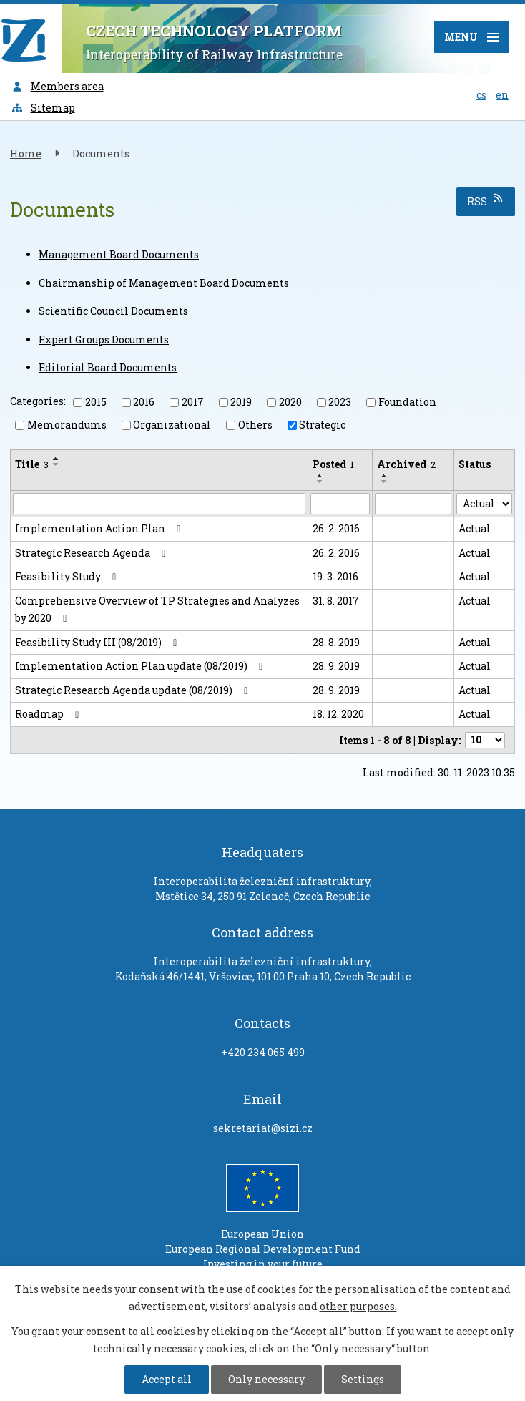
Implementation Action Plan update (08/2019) (141, 666)
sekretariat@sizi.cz (263, 1128)
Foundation (407, 402)
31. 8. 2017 (336, 600)
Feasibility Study (68, 576)
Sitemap (43, 107)
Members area (57, 86)
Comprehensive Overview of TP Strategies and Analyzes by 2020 (157, 609)
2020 (290, 402)
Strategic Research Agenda (92, 553)
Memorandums (67, 424)
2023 (339, 402)
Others (255, 424)
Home (25, 153)
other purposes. (358, 1306)
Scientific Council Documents (113, 311)
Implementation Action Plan (100, 528)
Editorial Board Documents (108, 367)
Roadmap (49, 714)
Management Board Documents (119, 254)
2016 (143, 402)
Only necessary (266, 1379)
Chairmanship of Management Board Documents (164, 283)
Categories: (38, 401)
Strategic (322, 424)
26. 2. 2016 (336, 528)
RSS (486, 200)
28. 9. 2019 (336, 666)
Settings (362, 1379)
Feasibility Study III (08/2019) (98, 642)
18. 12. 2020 (338, 714)
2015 (96, 402)
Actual (474, 528)
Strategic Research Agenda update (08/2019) (133, 690)
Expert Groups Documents (104, 339)
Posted (333, 464)
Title (32, 464)
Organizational (172, 424)
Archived (406, 464)
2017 (193, 402)
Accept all (167, 1379)
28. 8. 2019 (336, 642)
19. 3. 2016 (335, 576)
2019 (241, 402)
